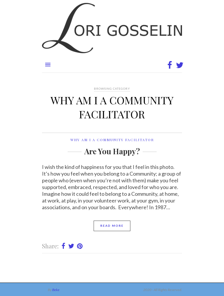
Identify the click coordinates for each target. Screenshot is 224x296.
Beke (56, 290)
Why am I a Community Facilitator (112, 139)
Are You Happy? (112, 151)
